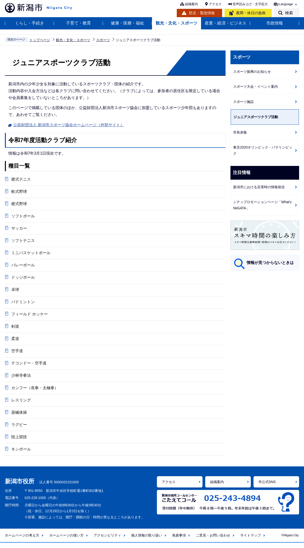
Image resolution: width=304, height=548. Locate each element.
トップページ (39, 40)
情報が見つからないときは (270, 263)
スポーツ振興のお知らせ (252, 72)
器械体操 (19, 417)
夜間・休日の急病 (251, 13)
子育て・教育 (78, 23)
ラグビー (19, 429)
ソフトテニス (23, 242)
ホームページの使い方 (66, 541)
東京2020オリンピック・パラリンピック (262, 150)
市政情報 (274, 23)
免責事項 (179, 541)
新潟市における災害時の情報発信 (259, 187)
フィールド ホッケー (29, 317)
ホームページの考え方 (22, 541)
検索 (289, 13)
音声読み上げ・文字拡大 (250, 4)
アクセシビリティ (107, 541)
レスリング (21, 404)
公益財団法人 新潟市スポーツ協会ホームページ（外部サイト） (68, 124)
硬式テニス (21, 179)
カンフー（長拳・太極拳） (34, 392)
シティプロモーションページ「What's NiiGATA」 (262, 205)
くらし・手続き (29, 23)
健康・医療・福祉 (127, 23)
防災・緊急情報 (202, 13)
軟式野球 (19, 192)
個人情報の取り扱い (146, 541)
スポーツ (103, 40)
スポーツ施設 (243, 102)
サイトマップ (250, 541)
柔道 (15, 342)
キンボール (21, 454)
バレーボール (23, 267)
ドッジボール (23, 279)
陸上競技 (19, 442)
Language (286, 4)
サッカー (19, 229)
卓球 (15, 292)
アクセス (215, 4)
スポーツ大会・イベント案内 (255, 86)
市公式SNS (267, 487)
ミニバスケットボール (30, 254)
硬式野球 (19, 204)
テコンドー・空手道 (28, 367)
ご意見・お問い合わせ (213, 541)
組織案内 (191, 4)
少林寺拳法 (21, 379)
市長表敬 (240, 132)
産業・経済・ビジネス (225, 23)
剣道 (15, 329)
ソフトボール (23, 217)
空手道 (17, 354)
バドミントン (23, 304)
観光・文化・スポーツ (176, 23)
